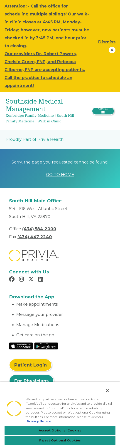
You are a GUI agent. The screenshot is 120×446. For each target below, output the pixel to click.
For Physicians (31, 381)
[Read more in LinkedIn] (41, 279)
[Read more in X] (31, 279)
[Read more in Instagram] (22, 279)
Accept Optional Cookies (60, 430)
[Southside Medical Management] (42, 111)
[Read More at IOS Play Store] (21, 345)
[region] (60, 414)
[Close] (107, 391)
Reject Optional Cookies (60, 440)
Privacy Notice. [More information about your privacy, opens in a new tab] (39, 421)
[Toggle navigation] (103, 111)
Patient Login (30, 365)
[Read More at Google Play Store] (46, 345)
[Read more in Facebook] (12, 279)
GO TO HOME (60, 174)
